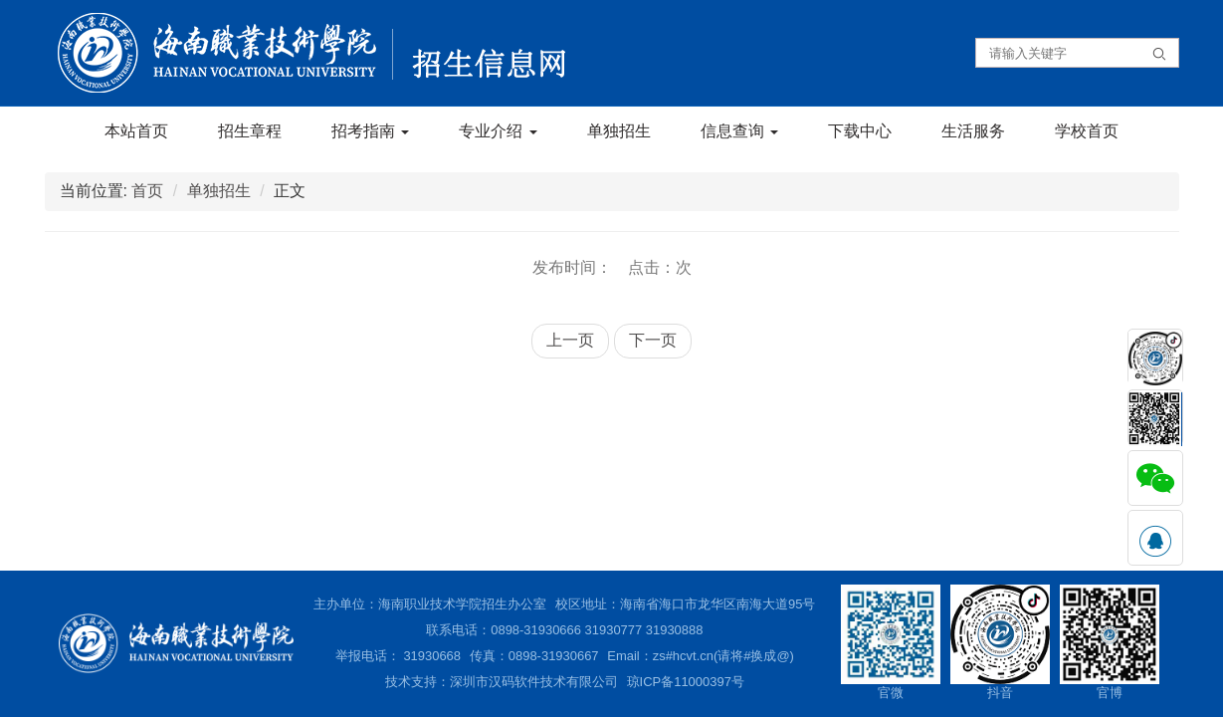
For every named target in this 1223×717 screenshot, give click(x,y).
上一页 (570, 340)
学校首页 (1087, 130)
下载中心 (860, 130)
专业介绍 (497, 130)
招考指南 (370, 130)
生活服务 (973, 130)
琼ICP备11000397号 (685, 681)
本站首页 (136, 130)
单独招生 (619, 130)
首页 (147, 190)
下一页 (653, 340)
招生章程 (250, 130)
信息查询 (739, 130)
